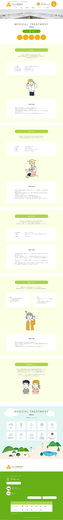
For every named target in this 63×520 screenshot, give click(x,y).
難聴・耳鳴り (37, 36)
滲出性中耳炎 (31, 36)
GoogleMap (48, 497)
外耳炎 (20, 36)
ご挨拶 (21, 7)
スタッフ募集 (46, 7)
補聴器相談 (43, 36)
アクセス (39, 7)
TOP (16, 7)
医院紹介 (33, 7)
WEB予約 (13, 483)
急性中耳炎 (25, 36)
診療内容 (27, 7)
